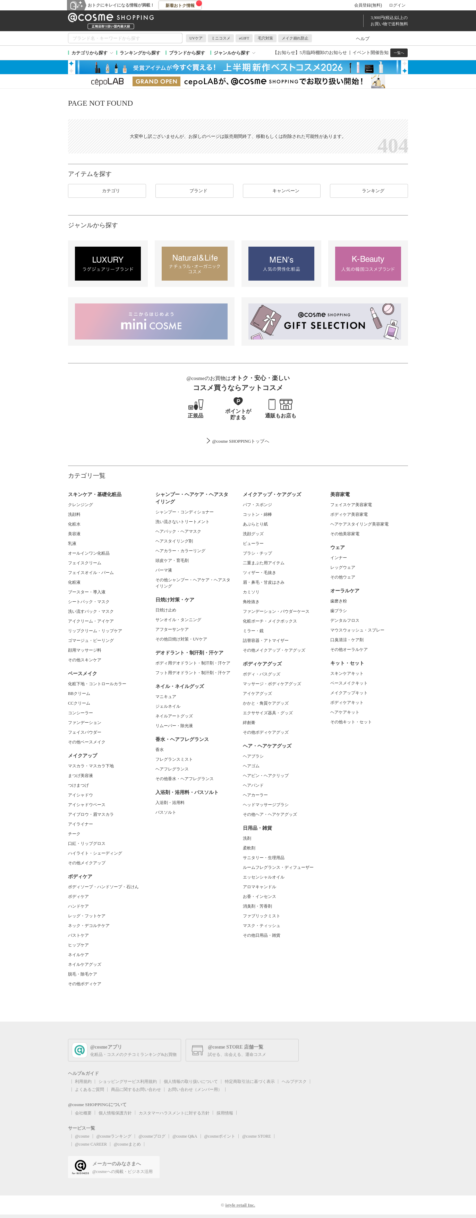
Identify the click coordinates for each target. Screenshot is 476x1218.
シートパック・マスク (89, 601)
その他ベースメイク (86, 742)
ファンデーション (84, 722)
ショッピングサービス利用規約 (128, 1081)
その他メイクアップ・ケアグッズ (274, 650)
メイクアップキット (349, 692)
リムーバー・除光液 (174, 725)
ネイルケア (78, 954)
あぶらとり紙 (255, 524)
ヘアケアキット (344, 712)
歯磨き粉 (338, 601)
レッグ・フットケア (86, 916)
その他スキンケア (84, 659)
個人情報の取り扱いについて (191, 1081)
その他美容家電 (344, 533)
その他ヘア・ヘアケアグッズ (270, 814)
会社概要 (83, 1113)
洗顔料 (74, 514)
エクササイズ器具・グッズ (268, 712)
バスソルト (165, 812)
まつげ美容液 (80, 775)
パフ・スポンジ (257, 504)
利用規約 (83, 1081)
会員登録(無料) (368, 5)
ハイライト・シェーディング (95, 853)
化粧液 (74, 582)
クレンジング (80, 504)
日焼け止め (165, 610)
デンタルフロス (344, 620)
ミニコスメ (220, 38)
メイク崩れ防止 (295, 38)
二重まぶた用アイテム (263, 563)
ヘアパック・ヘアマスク (178, 531)
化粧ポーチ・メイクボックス (270, 621)
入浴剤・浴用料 (170, 802)
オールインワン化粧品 (89, 553)
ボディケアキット (347, 702)
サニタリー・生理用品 (263, 857)
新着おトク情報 (183, 4)
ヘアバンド (253, 785)
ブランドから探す (187, 52)
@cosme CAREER (91, 1144)
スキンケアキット (347, 673)
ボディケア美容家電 (349, 514)
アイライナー (80, 824)
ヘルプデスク (294, 1081)
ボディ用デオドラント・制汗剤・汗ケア (192, 663)
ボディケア (78, 896)
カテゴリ (107, 190)
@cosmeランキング (114, 1136)
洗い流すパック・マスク (91, 611)
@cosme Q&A (184, 1136)
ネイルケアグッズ (84, 964)
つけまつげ (78, 785)
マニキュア (165, 696)
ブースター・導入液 (86, 592)
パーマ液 (163, 570)
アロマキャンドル (259, 886)
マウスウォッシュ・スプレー (357, 630)
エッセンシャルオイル (263, 877)
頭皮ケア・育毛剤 (172, 560)
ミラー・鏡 (253, 630)
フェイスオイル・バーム (91, 572)
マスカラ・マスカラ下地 (91, 766)
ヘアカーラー (255, 795)
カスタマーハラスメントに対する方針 (174, 1113)
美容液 (74, 533)
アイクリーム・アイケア (91, 621)
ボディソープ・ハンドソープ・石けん (103, 886)
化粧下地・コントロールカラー (97, 683)
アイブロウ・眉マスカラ (91, 814)
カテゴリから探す (89, 52)
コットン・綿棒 (257, 514)
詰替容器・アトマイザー (266, 640)
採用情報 (224, 1113)
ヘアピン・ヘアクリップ (266, 775)
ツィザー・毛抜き (259, 572)
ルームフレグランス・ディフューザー (278, 867)
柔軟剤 (249, 848)
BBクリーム (79, 693)
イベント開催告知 (370, 52)
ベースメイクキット (349, 683)
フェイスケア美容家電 (351, 504)
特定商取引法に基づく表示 (250, 1081)
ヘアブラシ (253, 756)
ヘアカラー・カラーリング (180, 550)
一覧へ (399, 53)
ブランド (194, 190)
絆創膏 (249, 722)
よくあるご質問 (89, 1089)
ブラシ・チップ (257, 553)
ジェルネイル (167, 706)
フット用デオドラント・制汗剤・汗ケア (192, 672)
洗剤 (247, 838)
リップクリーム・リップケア (95, 630)
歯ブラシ (338, 610)
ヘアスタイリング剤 (174, 541)
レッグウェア (342, 567)
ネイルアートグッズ (174, 716)
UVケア (196, 38)
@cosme (82, 1136)
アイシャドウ (80, 795)
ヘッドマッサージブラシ (266, 804)
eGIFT (244, 38)
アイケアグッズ (257, 693)
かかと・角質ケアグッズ (266, 703)
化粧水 (74, 524)
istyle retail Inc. (240, 1205)
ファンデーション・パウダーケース (276, 611)
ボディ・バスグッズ (261, 674)
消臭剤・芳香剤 (257, 906)
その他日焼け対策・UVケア (181, 639)
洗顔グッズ (253, 533)
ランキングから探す (140, 52)
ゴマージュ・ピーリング (91, 640)
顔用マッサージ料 (84, 650)
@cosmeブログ (151, 1136)
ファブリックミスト (261, 916)
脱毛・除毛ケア (82, 974)
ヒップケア (78, 945)
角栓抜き (251, 601)
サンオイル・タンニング (178, 619)
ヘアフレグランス (172, 769)
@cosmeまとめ (127, 1144)
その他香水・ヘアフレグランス (184, 778)
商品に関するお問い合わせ (136, 1089)
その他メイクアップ (86, 862)
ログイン (397, 5)
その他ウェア (342, 577)
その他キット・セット (351, 722)
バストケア (78, 935)
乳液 (72, 543)
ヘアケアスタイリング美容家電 (359, 524)
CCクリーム (79, 703)
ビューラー (253, 543)
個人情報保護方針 (115, 1113)
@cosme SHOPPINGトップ (238, 441)
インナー (338, 557)
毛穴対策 (265, 38)
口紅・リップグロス (86, 843)
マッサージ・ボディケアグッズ (272, 683)
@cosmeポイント (220, 1136)
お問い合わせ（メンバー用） (195, 1089)
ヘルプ (362, 38)
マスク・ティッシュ (261, 925)
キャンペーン (281, 190)
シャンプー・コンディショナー (184, 512)
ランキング (369, 190)
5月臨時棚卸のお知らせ (323, 52)
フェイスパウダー (84, 732)
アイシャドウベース (86, 804)
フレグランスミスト (174, 759)
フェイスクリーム (84, 563)
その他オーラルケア (349, 649)
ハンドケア (78, 906)
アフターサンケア (172, 629)
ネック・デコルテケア (89, 925)
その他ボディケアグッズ (266, 732)
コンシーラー (80, 712)
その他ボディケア (84, 983)
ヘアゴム (251, 766)
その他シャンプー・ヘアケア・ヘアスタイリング (192, 583)
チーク (74, 833)
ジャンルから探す (232, 52)
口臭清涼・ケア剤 (347, 639)
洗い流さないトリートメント (182, 521)
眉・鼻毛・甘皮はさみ (263, 582)
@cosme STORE (256, 1136)
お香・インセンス (259, 896)
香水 (159, 749)
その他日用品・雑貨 (261, 935)
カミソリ (251, 592)
